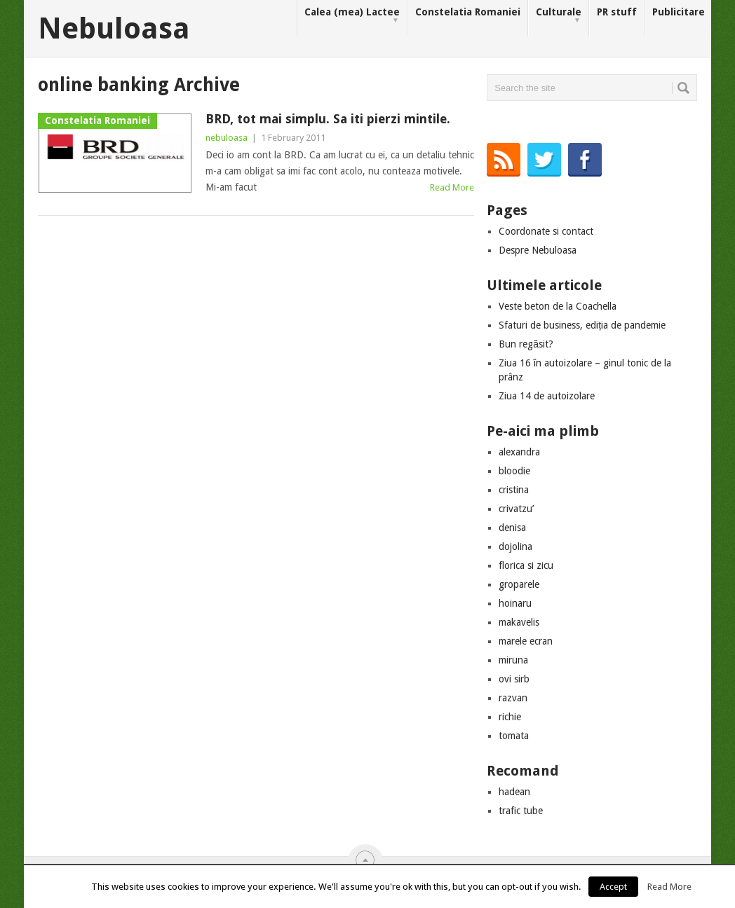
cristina (514, 489)
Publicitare (678, 12)
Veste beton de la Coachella (557, 306)
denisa (512, 527)
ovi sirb (514, 679)
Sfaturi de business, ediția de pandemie (582, 325)
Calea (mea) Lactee (352, 15)
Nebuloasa (114, 28)
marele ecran (526, 641)
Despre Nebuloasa (537, 250)
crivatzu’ (516, 508)
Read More (452, 187)
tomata (514, 735)
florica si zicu (526, 565)
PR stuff (617, 12)
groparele (519, 584)
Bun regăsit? (526, 344)
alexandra (519, 452)
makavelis (519, 622)
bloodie (514, 470)
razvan (513, 697)
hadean (514, 791)
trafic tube (521, 810)
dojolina (515, 546)
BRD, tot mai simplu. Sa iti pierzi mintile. (327, 118)
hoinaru (515, 603)
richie (510, 716)
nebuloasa (226, 137)
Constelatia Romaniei (467, 12)
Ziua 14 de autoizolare (547, 395)
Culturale (558, 15)
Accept (613, 886)
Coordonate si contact (546, 231)
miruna (513, 660)
